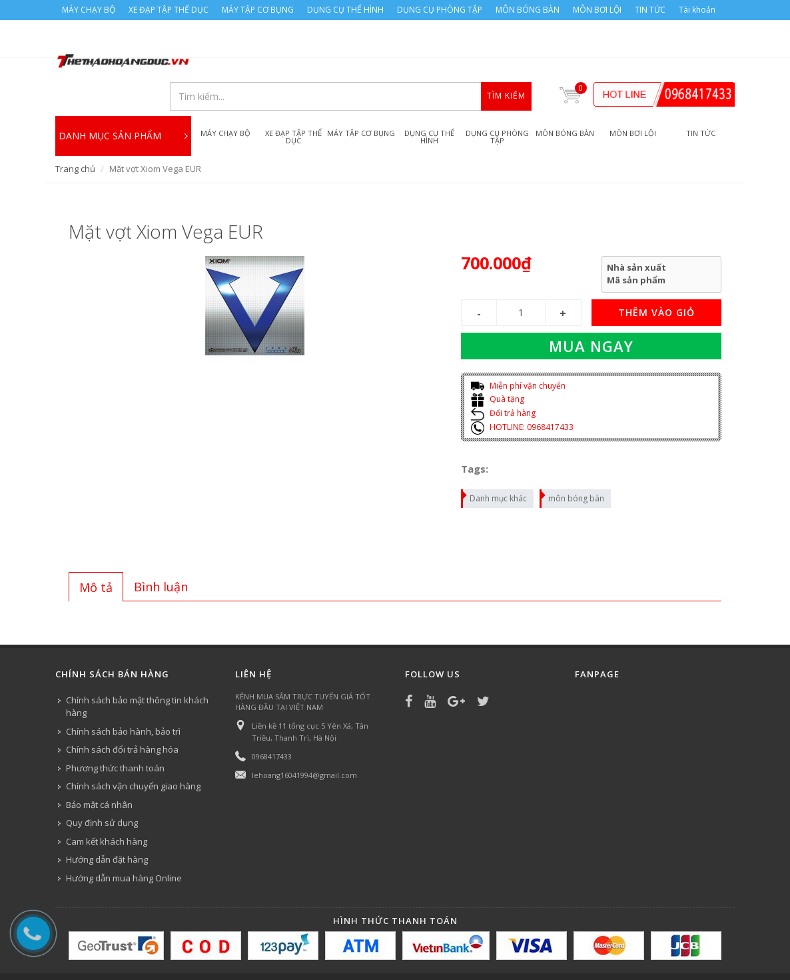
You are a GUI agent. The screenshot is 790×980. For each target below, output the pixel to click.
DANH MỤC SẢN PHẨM (123, 96)
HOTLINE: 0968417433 (522, 391)
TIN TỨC (650, 9)
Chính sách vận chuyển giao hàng (133, 750)
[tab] (96, 550)
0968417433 (272, 720)
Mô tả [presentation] (96, 551)
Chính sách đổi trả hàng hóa (122, 713)
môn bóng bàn (572, 460)
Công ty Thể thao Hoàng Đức (193, 951)
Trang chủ (75, 133)
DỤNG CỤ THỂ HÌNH (345, 9)
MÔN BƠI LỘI (597, 9)
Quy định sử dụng (102, 787)
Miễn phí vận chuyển (518, 349)
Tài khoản (697, 9)
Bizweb (321, 951)
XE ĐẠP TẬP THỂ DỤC (168, 9)
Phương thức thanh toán (115, 732)
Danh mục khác (494, 460)
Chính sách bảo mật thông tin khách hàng (137, 670)
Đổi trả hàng (503, 377)
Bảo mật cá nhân (99, 769)
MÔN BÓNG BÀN (528, 9)
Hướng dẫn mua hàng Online (124, 842)
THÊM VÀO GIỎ (656, 276)
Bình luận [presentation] (161, 551)
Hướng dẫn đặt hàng (107, 823)
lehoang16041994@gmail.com (304, 739)
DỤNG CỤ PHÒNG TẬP (439, 9)
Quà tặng (497, 363)
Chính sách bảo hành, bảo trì (123, 695)
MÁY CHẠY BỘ (88, 9)
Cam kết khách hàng (106, 805)
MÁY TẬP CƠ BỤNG (258, 9)
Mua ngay (591, 310)
